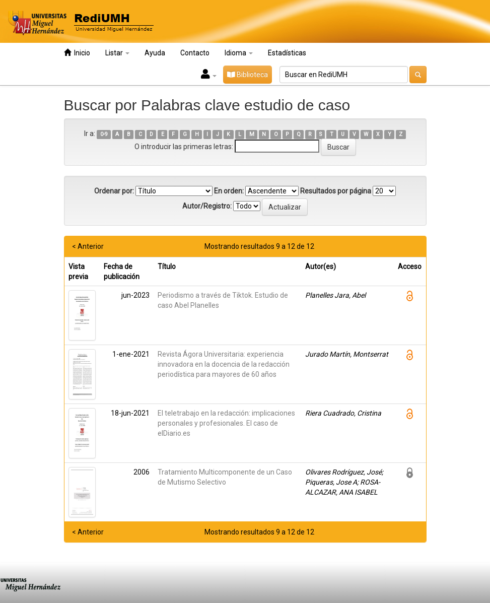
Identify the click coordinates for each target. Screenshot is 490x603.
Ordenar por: (114, 191)
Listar (117, 53)
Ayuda (155, 53)
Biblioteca (247, 75)
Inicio (77, 52)
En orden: (229, 191)
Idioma (239, 53)
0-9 (104, 134)
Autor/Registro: (207, 206)
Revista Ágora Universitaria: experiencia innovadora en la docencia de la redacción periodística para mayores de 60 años (224, 364)
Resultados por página (335, 191)
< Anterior (88, 246)
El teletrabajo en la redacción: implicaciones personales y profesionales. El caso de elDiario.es (226, 423)
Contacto (194, 53)
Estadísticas (287, 53)
